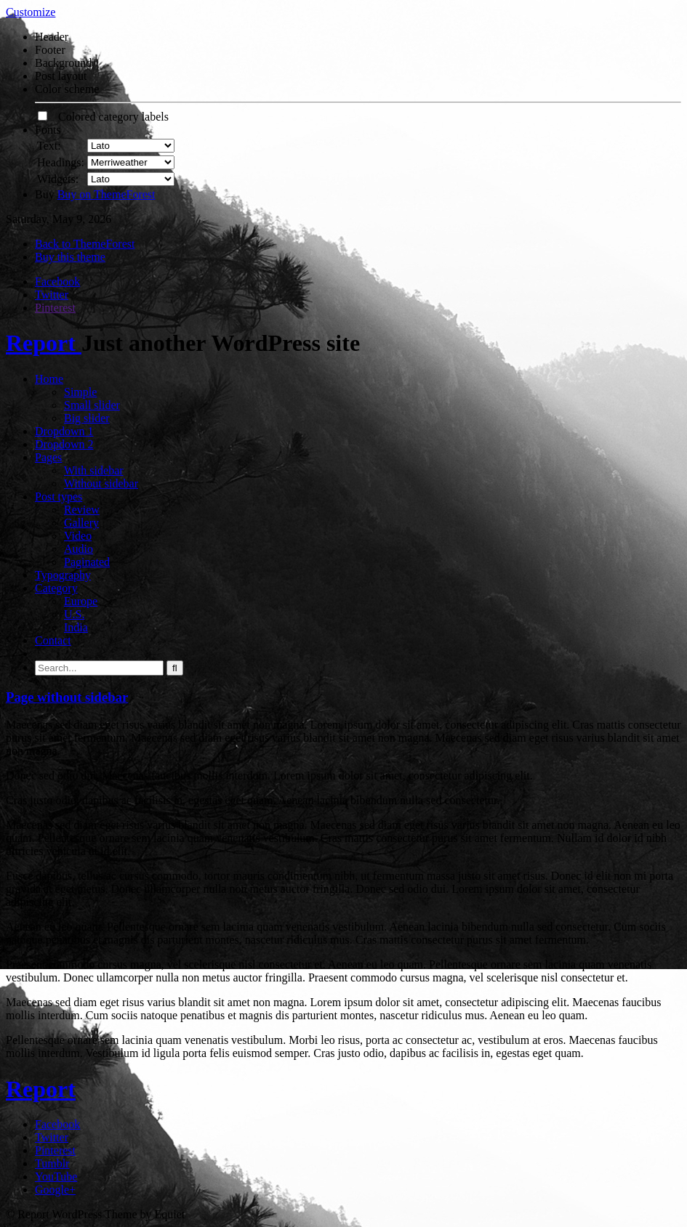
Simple (80, 392)
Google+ (55, 1189)
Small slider (92, 405)
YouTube (56, 1176)
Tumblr (52, 1163)
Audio (78, 549)
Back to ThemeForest (84, 244)
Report (43, 343)
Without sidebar (101, 483)
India (76, 627)
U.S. (74, 614)
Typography (63, 575)
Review (82, 509)
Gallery (81, 523)
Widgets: (58, 179)
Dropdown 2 (64, 444)
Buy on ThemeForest (106, 194)
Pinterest (55, 307)
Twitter (51, 294)
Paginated (87, 562)
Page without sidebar (67, 697)
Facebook (57, 281)
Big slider (87, 418)
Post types (58, 496)
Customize (30, 12)
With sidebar (94, 470)
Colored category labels (103, 116)
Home (49, 379)
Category (56, 588)
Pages (48, 457)
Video (78, 536)
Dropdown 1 (64, 431)
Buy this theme (70, 257)
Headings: (60, 162)
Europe (80, 601)
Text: (49, 145)
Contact (53, 640)
